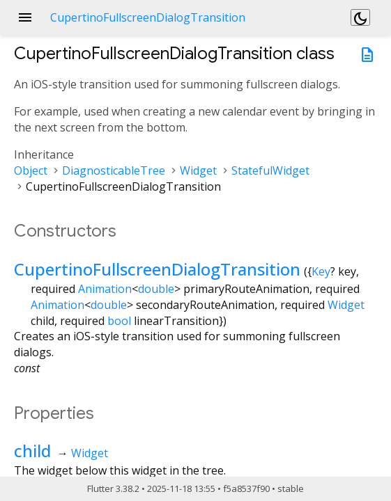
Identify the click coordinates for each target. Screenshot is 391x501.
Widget (198, 170)
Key (321, 271)
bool (119, 320)
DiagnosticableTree (113, 170)
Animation (105, 288)
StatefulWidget (270, 170)
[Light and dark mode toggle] (360, 17)
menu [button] (25, 17)
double (156, 288)
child (32, 450)
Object (30, 170)
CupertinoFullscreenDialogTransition (157, 268)
